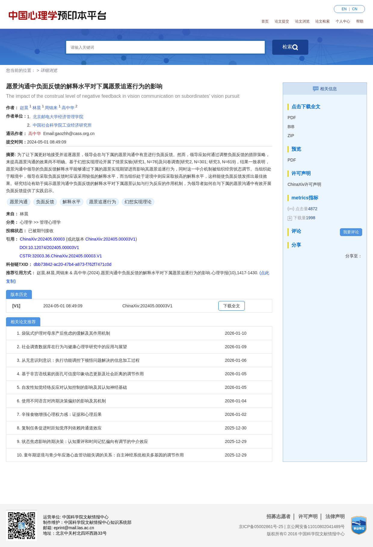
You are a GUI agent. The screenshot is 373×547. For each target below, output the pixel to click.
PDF (292, 117)
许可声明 (308, 516)
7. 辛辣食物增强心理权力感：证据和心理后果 (59, 414)
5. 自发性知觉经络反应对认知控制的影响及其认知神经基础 (72, 387)
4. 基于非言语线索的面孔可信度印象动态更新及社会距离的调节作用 (80, 373)
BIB (291, 126)
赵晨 (24, 107)
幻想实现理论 (138, 201)
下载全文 (231, 305)
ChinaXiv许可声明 (304, 184)
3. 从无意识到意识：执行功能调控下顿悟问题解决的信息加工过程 (78, 360)
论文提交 (282, 21)
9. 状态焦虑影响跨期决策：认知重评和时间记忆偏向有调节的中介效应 (82, 441)
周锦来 (51, 107)
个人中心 (343, 21)
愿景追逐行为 (102, 201)
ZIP (291, 135)
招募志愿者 (279, 516)
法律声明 (335, 516)
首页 (265, 21)
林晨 (36, 107)
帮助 (359, 21)
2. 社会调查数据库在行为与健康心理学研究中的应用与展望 (72, 346)
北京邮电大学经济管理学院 (58, 116)
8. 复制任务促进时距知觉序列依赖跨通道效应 (59, 428)
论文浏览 (302, 21)
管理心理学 (50, 222)
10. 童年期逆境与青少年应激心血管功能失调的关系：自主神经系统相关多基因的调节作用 (100, 455)
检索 (290, 47)
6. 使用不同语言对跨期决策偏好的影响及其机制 (61, 400)
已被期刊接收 (41, 230)
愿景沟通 (19, 201)
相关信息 (325, 88)
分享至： (353, 256)
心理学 (27, 222)
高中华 (68, 107)
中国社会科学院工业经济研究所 (62, 125)
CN (354, 9)
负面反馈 (45, 201)
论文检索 (322, 21)
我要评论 (351, 232)
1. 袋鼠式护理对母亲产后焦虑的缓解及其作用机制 (63, 333)
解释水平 (72, 201)
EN (344, 9)
